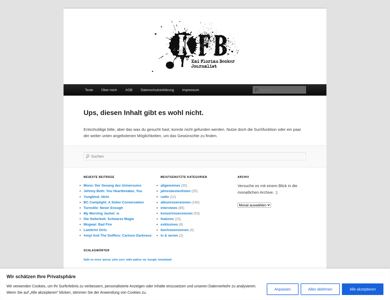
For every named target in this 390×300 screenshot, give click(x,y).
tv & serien (169, 235)
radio (165, 197)
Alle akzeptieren (363, 289)
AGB (128, 90)
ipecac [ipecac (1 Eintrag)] (106, 259)
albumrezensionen (176, 202)
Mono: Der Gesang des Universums (112, 185)
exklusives (169, 224)
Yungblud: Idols (96, 197)
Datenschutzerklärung (157, 90)
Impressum (190, 90)
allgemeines (170, 185)
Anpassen (282, 289)
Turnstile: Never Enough (103, 208)
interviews (169, 208)
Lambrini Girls (95, 230)
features (167, 219)
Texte (89, 90)
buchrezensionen (175, 230)
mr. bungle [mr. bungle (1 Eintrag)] (150, 259)
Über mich (109, 90)
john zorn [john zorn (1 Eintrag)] (118, 259)
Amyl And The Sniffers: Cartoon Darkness (118, 235)
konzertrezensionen (177, 213)
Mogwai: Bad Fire (98, 224)
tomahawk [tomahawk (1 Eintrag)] (165, 259)
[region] (195, 284)
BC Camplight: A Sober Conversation (114, 202)
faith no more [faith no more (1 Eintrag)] (92, 259)
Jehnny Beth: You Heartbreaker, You (113, 191)
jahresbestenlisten (176, 191)
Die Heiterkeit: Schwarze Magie (109, 219)
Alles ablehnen (320, 289)
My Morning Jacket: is (101, 213)
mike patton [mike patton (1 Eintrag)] (134, 259)
